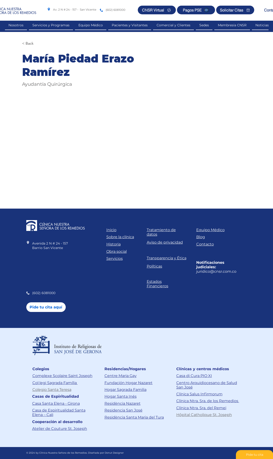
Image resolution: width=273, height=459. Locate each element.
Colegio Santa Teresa (51, 389)
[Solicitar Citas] (235, 10)
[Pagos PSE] (196, 10)
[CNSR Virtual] (157, 10)
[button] (173, 25)
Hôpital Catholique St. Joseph (204, 414)
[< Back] (31, 43)
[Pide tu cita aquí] (46, 307)
